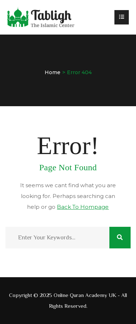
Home (52, 72)
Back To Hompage (83, 206)
